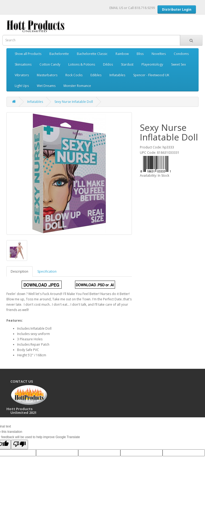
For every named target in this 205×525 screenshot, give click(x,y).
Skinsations (23, 64)
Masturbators (47, 75)
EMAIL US (116, 8)
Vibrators (22, 75)
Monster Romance (77, 85)
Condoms (181, 53)
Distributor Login (176, 9)
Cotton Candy (50, 64)
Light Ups (22, 85)
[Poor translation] (19, 444)
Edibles (95, 75)
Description (19, 271)
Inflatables (117, 75)
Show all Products (28, 53)
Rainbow (122, 53)
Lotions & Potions (81, 64)
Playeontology (152, 64)
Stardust (127, 64)
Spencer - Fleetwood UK (151, 75)
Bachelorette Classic (92, 53)
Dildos (108, 64)
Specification (47, 271)
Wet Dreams (46, 85)
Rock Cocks (73, 75)
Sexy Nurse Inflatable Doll (73, 101)
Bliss (140, 53)
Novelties (159, 53)
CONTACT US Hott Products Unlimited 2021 (29, 397)
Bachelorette (59, 53)
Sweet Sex (178, 64)
